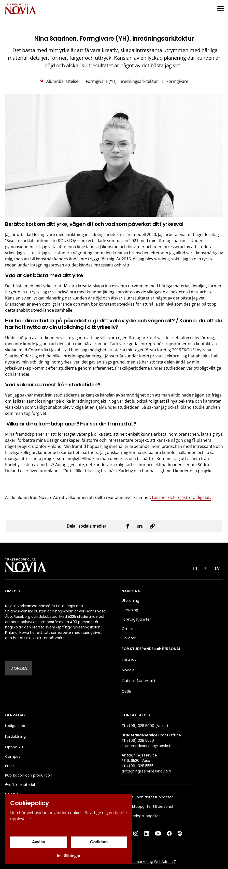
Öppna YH (14, 747)
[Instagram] (135, 833)
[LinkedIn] (146, 833)
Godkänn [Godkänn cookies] (99, 842)
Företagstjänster (136, 619)
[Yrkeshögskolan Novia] (20, 8)
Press (9, 765)
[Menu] (220, 8)
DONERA (18, 668)
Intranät (129, 659)
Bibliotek (129, 638)
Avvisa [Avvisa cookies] (38, 842)
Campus (12, 756)
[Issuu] (180, 833)
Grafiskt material (20, 784)
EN (195, 568)
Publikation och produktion (28, 775)
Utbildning (130, 600)
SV (217, 568)
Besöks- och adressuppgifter (147, 797)
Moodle (128, 670)
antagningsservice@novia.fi (146, 771)
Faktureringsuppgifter (141, 815)
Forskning (130, 609)
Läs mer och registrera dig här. (181, 497)
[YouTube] (158, 833)
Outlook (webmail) (138, 680)
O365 (126, 691)
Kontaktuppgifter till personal (147, 806)
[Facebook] (169, 833)
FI (206, 568)
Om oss (128, 628)
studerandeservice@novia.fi (146, 745)
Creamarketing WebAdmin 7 (152, 861)
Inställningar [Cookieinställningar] (69, 856)
